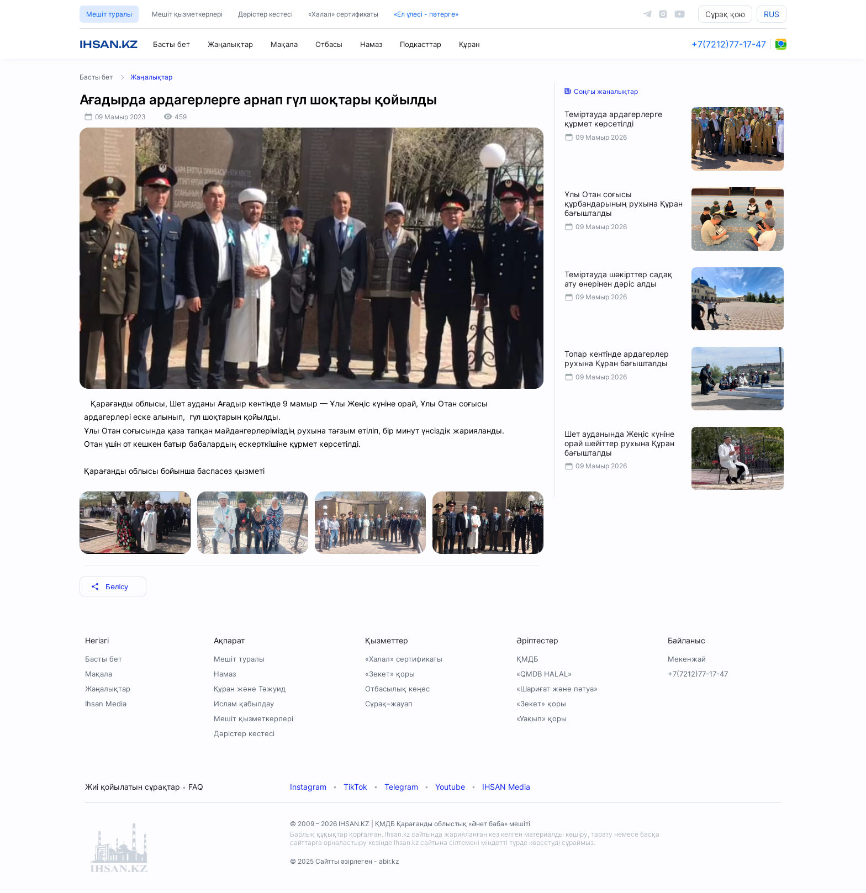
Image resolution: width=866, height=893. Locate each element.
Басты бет (171, 44)
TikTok (355, 786)
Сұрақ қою (725, 14)
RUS (771, 14)
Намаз (371, 44)
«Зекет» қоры (390, 673)
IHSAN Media (506, 786)
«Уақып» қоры (541, 718)
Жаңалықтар (230, 44)
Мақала (284, 44)
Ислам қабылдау (244, 703)
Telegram (401, 786)
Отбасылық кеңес (397, 688)
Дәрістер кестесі (265, 14)
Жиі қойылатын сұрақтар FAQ (144, 786)
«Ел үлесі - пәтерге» (426, 14)
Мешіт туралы (109, 14)
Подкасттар (420, 44)
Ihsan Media (105, 703)
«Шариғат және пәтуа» (557, 688)
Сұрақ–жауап (389, 703)
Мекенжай (687, 658)
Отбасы (328, 44)
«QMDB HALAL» (544, 673)
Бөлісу (109, 587)
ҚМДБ (527, 658)
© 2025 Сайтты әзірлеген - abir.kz (344, 861)
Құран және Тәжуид (250, 688)
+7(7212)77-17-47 (728, 44)
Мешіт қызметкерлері (187, 14)
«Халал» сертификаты (343, 14)
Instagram (308, 786)
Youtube (450, 786)
